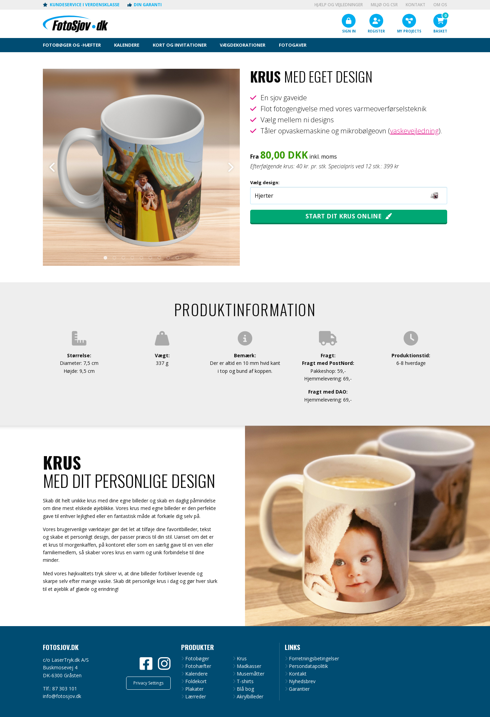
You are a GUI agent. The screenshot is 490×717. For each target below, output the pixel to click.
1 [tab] (105, 258)
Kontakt (415, 5)
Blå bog (245, 689)
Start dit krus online (343, 216)
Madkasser (249, 666)
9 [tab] (177, 258)
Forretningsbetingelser (314, 658)
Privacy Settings (148, 683)
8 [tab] (168, 258)
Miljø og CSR (384, 5)
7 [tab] (159, 258)
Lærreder (195, 696)
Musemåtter (250, 673)
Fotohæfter (198, 666)
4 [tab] (132, 258)
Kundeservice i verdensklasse (81, 5)
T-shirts (245, 681)
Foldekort (196, 681)
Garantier (299, 689)
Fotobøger (197, 658)
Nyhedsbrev (302, 681)
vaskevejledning (414, 130)
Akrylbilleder (250, 696)
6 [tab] (150, 258)
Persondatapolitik (308, 666)
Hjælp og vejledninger (338, 5)
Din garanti (145, 5)
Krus (242, 658)
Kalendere (196, 673)
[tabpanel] (141, 167)
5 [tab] (141, 258)
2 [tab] (114, 258)
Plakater (194, 689)
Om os (440, 5)
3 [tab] (123, 258)
